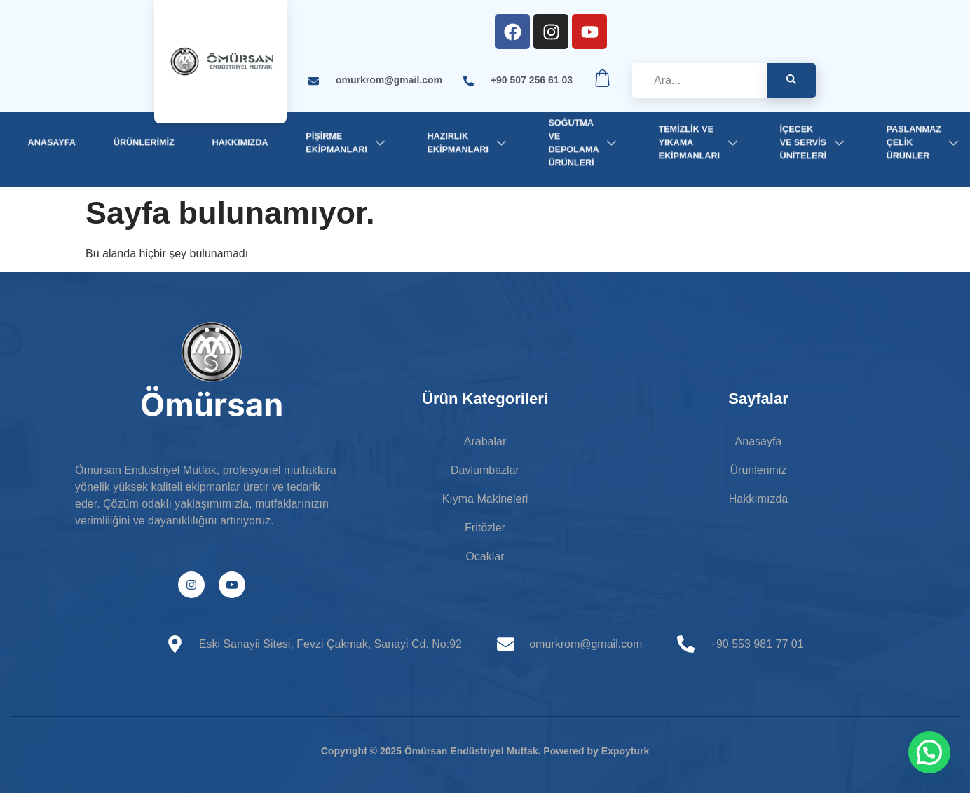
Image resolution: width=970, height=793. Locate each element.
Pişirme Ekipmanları (347, 142)
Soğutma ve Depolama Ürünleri (584, 143)
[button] (929, 752)
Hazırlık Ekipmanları (468, 142)
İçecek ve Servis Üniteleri (814, 142)
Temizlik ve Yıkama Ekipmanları (700, 142)
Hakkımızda (240, 142)
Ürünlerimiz (144, 142)
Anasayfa (52, 142)
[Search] (791, 80)
